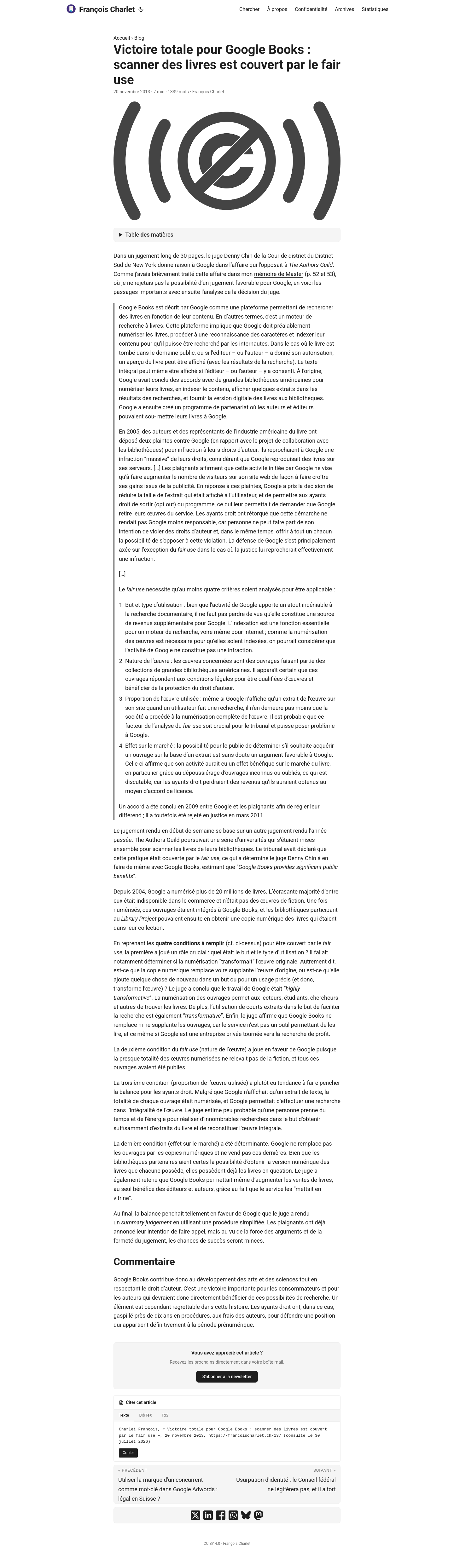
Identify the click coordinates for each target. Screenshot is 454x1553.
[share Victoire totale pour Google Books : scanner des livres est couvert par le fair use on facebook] (220, 1515)
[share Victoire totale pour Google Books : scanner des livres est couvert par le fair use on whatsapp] (233, 1515)
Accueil (122, 38)
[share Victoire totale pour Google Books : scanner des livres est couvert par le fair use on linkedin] (208, 1515)
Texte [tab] (124, 1415)
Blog (139, 38)
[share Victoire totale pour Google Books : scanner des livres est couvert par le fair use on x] (195, 1515)
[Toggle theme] (141, 9)
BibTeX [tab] (145, 1415)
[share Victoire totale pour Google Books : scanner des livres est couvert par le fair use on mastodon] (258, 1515)
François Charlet (100, 8)
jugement (147, 255)
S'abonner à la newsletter (227, 1376)
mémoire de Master (278, 274)
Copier (128, 1452)
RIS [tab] (165, 1415)
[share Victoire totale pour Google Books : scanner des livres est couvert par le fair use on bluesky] (246, 1515)
